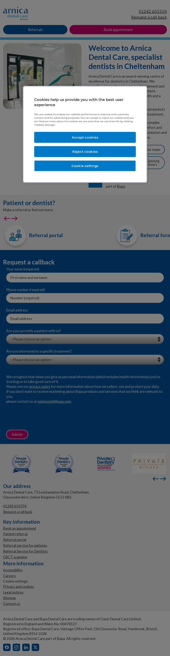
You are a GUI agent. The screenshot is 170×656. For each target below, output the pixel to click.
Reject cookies (85, 152)
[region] (85, 134)
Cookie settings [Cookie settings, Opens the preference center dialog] (85, 166)
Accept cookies (85, 137)
